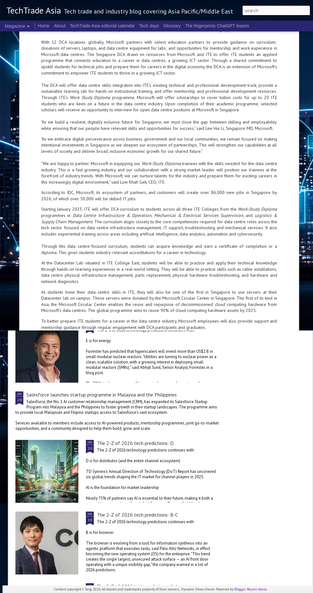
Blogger (240, 589)
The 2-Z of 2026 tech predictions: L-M (49, 230)
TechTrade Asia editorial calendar (102, 25)
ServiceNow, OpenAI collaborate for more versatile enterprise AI (94, 280)
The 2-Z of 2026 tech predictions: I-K (124, 230)
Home (43, 25)
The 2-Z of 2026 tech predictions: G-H (272, 230)
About (59, 25)
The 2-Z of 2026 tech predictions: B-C (137, 515)
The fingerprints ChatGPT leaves (217, 25)
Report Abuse (257, 589)
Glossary (172, 25)
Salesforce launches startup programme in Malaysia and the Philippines (101, 394)
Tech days (149, 25)
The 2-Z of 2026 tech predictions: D (135, 443)
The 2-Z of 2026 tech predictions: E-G (137, 323)
